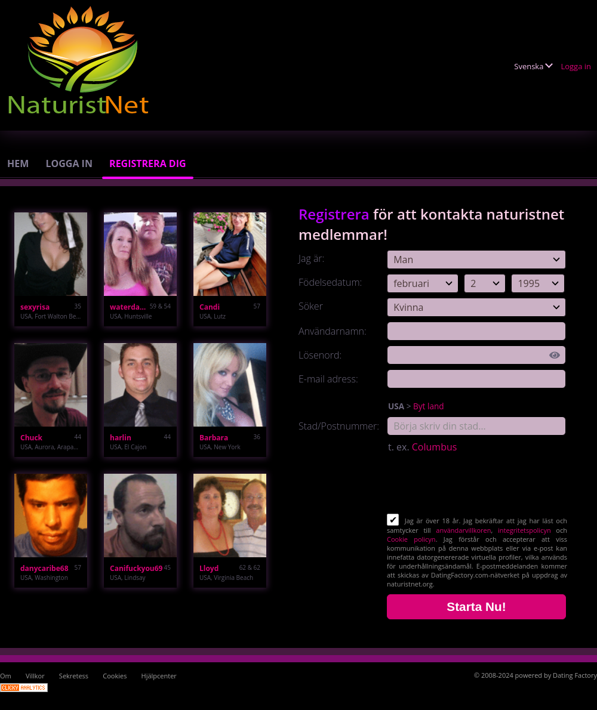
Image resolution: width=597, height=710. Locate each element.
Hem (18, 163)
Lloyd (209, 568)
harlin (120, 438)
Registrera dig (147, 163)
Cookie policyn (411, 539)
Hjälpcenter (159, 675)
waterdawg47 (130, 307)
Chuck (31, 438)
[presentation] (477, 484)
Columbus (434, 446)
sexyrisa (35, 307)
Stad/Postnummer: (338, 426)
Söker (310, 306)
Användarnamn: (332, 331)
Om (5, 675)
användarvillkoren (463, 530)
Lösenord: (319, 355)
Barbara (213, 438)
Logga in (576, 66)
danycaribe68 (44, 568)
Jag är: (311, 258)
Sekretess (73, 675)
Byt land (428, 406)
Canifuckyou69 (136, 568)
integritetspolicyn (524, 530)
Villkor (35, 675)
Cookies (115, 675)
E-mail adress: (328, 378)
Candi (209, 307)
